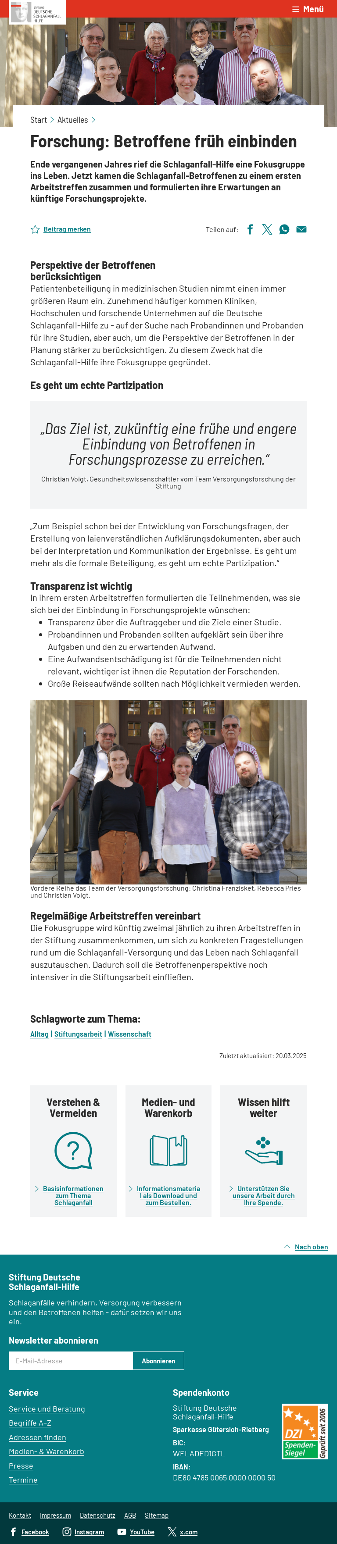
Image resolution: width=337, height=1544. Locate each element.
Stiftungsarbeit (78, 1033)
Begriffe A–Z (30, 1422)
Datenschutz (97, 1515)
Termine (23, 1479)
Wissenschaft (129, 1033)
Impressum (55, 1515)
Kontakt (20, 1515)
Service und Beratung (47, 1408)
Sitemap (156, 1515)
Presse (21, 1465)
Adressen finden (37, 1437)
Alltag (39, 1033)
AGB (130, 1515)
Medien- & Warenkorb (46, 1451)
